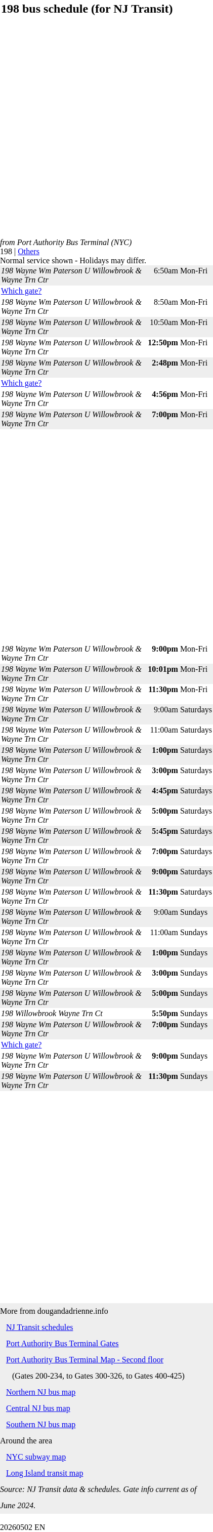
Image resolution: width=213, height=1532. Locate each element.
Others (28, 251)
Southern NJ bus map (40, 1424)
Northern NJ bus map (40, 1392)
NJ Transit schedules (39, 1327)
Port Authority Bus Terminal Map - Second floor (84, 1359)
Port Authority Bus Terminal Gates (62, 1343)
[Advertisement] (106, 132)
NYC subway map (36, 1457)
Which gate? (21, 291)
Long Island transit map (44, 1473)
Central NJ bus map (38, 1408)
